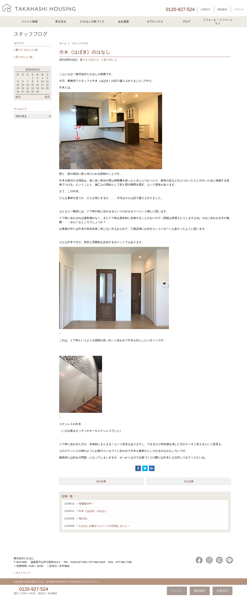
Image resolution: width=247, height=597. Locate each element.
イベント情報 (29, 21)
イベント (239, 9)
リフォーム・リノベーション (217, 21)
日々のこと (110, 59)
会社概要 (123, 21)
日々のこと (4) (24, 57)
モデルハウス (155, 21)
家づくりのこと (89, 59)
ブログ (186, 21)
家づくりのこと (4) (27, 49)
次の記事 (188, 481)
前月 (18, 96)
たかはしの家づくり (92, 21)
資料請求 (222, 9)
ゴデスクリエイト (90, 581)
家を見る (60, 21)
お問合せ (205, 9)
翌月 (47, 96)
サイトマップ (23, 572)
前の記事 (101, 481)
